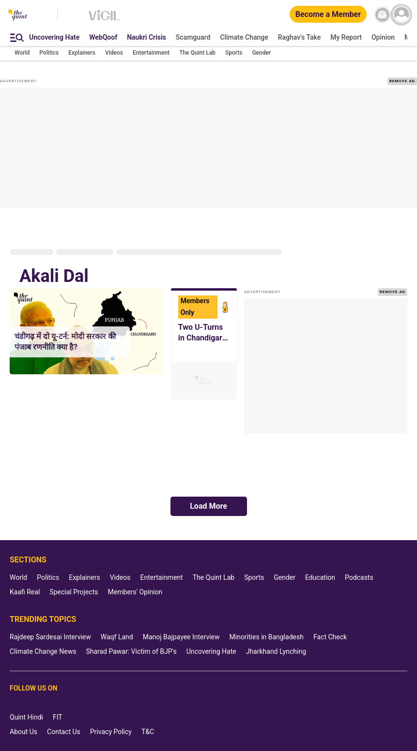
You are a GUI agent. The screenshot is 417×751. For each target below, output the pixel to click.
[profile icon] (401, 14)
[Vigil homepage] (104, 20)
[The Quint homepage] (17, 16)
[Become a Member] (328, 15)
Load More (208, 506)
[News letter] (382, 14)
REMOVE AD (402, 81)
